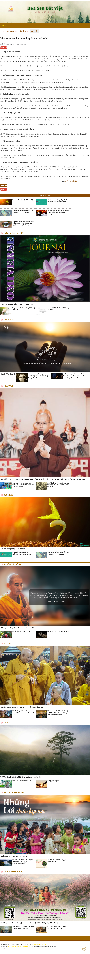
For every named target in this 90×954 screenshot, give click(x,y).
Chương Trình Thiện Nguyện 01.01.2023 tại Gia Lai (57, 861)
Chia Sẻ (7, 723)
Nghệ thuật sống (12, 564)
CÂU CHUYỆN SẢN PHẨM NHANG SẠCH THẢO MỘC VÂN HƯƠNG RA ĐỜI (23, 485)
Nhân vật (8, 386)
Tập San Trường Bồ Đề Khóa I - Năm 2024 (16, 304)
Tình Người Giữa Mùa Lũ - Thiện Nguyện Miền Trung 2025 (23, 927)
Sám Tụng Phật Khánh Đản (21, 781)
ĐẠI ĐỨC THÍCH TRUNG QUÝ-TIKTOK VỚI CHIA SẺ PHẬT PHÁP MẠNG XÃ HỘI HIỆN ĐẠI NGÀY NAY (42, 479)
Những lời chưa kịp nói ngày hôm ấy (14, 856)
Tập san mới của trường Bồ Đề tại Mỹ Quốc (23, 309)
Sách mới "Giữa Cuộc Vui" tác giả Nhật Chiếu (58, 309)
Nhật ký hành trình (14, 792)
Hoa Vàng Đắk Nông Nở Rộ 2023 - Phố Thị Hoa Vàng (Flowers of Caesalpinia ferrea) (23, 861)
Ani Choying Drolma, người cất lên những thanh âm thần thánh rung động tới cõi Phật (73, 376)
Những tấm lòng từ (13, 872)
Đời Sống (22, 31)
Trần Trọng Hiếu (71, 181)
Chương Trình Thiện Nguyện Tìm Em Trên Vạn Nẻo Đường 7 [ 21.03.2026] (29, 923)
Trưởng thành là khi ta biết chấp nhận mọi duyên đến (20, 777)
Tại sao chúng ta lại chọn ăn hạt (23, 200)
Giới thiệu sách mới (13, 233)
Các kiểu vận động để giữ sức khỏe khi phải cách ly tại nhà (57, 200)
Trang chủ (10, 31)
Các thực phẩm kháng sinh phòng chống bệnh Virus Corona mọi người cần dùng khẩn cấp (23, 223)
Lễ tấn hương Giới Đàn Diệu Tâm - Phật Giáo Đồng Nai (21, 707)
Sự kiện (7, 643)
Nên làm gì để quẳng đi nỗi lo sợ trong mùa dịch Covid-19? (23, 211)
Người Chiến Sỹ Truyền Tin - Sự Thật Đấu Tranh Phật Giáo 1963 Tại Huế (58, 485)
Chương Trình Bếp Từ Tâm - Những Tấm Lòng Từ (57, 927)
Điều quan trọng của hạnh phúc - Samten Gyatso (19, 628)
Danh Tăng (9, 320)
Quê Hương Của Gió (8, 374)
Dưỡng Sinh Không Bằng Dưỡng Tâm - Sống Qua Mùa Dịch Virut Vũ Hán (58, 212)
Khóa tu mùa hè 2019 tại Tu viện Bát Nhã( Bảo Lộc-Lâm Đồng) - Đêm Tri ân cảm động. (58, 712)
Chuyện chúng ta (53, 781)
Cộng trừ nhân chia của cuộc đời (23, 631)
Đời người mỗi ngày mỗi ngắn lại (58, 631)
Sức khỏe (34, 31)
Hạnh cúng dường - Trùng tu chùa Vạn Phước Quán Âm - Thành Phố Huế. (23, 712)
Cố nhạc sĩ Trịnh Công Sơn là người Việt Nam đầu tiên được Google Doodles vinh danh (38, 376)
